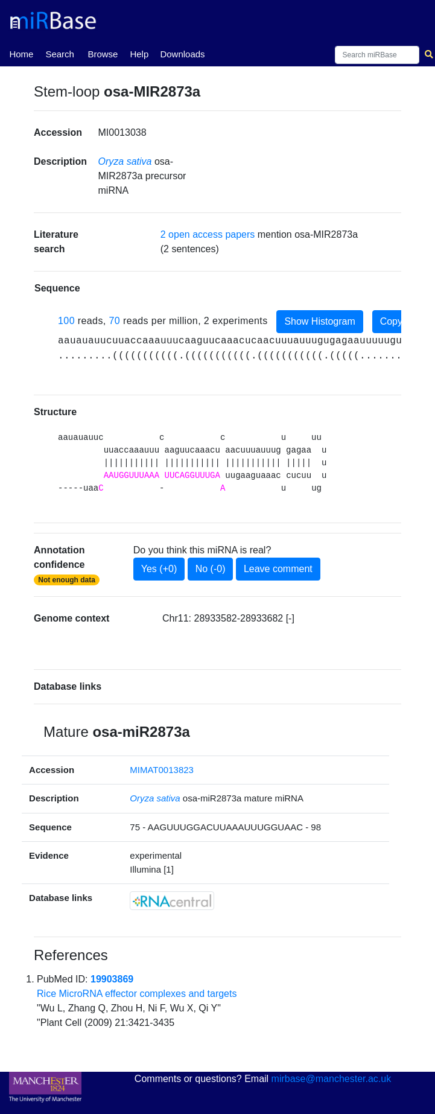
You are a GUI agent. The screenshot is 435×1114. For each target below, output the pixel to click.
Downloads (182, 54)
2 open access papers (207, 234)
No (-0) (210, 569)
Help (139, 54)
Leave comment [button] (278, 569)
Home (21, 53)
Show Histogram (319, 321)
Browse (102, 54)
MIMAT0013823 (162, 770)
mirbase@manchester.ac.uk (331, 1079)
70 (115, 321)
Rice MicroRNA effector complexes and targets (137, 993)
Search (59, 54)
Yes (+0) (159, 569)
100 (66, 321)
